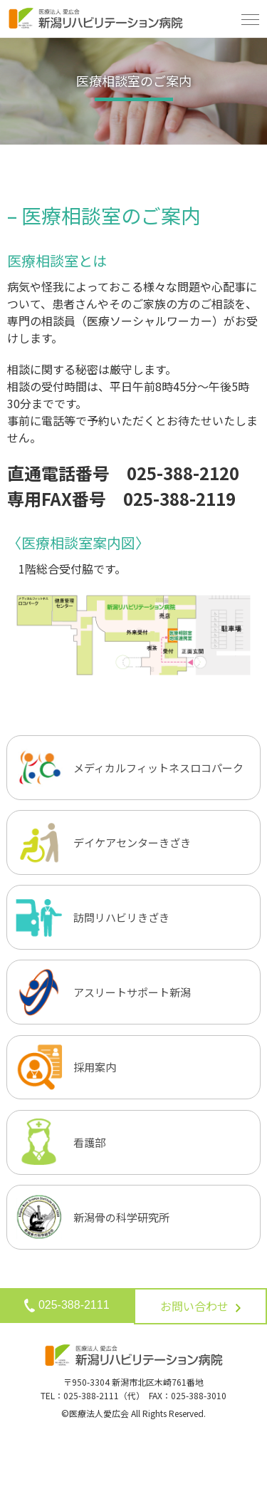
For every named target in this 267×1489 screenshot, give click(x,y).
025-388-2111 (67, 1305)
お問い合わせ (200, 1305)
